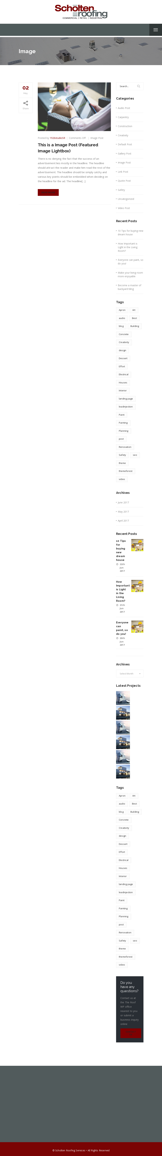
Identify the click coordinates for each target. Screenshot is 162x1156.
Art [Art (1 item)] (133, 310)
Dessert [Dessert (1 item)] (123, 358)
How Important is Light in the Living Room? (127, 247)
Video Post (124, 208)
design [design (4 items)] (122, 350)
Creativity (123, 135)
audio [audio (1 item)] (122, 318)
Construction (125, 126)
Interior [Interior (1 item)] (123, 390)
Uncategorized (126, 199)
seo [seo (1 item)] (135, 454)
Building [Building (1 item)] (134, 326)
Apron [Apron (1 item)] (122, 310)
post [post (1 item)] (121, 438)
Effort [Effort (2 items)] (122, 366)
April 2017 (123, 520)
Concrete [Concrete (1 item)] (124, 334)
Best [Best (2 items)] (134, 318)
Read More (48, 192)
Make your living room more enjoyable (130, 274)
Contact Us (131, 1033)
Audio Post (124, 108)
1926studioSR (57, 138)
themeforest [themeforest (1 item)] (125, 471)
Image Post (96, 138)
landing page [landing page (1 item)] (126, 398)
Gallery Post (124, 153)
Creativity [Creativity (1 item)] (124, 342)
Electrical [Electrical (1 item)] (123, 374)
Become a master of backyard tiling (129, 287)
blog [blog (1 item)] (121, 326)
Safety (121, 190)
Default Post (125, 144)
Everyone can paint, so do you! (130, 261)
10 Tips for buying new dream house (130, 232)
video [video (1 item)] (122, 479)
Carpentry (123, 117)
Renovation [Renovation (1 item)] (125, 446)
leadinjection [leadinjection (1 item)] (126, 406)
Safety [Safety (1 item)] (122, 454)
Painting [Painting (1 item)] (123, 422)
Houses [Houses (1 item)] (123, 382)
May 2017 (123, 511)
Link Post (123, 171)
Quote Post (124, 180)
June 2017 (123, 502)
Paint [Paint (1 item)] (121, 414)
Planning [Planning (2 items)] (123, 430)
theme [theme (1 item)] (122, 463)
